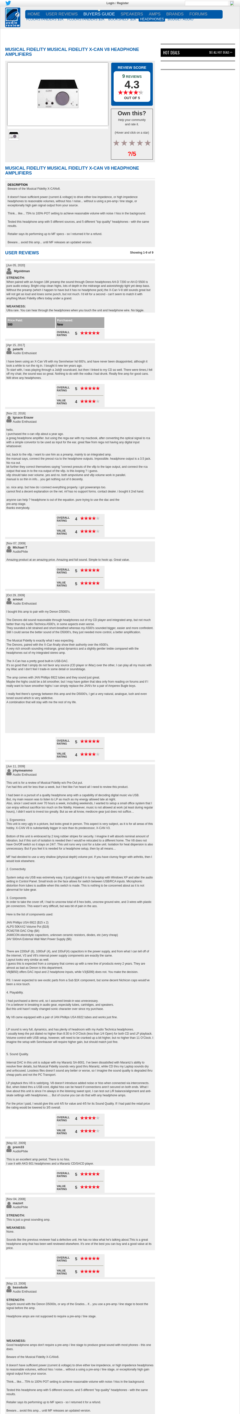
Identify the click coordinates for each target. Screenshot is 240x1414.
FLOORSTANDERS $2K (86, 19)
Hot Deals (171, 53)
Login (111, 3)
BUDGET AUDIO (180, 19)
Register (123, 3)
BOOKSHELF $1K (122, 19)
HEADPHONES (152, 19)
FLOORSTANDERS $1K (45, 19)
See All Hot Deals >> (220, 52)
